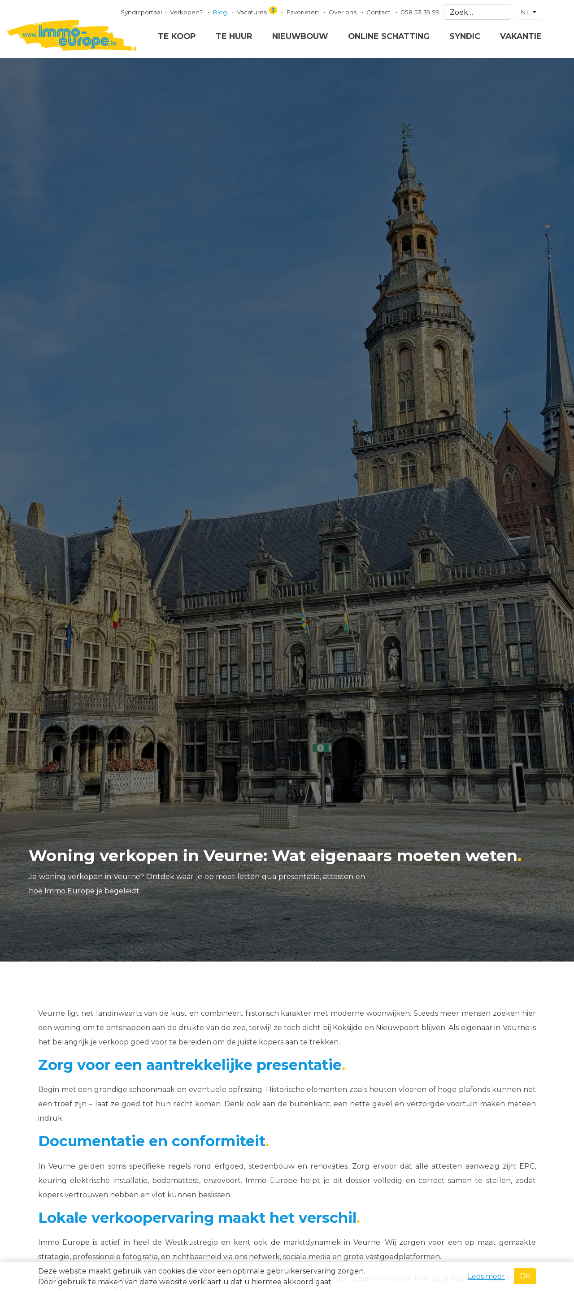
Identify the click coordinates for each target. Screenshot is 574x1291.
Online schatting (389, 36)
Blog (221, 12)
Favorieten (303, 12)
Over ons (343, 12)
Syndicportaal (141, 12)
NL (526, 12)
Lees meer (486, 1276)
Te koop (177, 36)
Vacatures (257, 11)
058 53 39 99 (419, 12)
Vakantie (521, 36)
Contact (379, 12)
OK (525, 1276)
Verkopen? (187, 12)
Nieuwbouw (300, 36)
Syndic (464, 36)
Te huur (234, 36)
